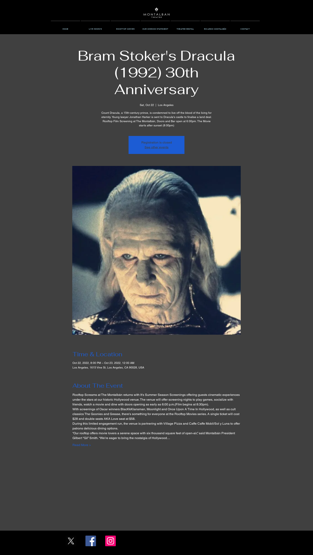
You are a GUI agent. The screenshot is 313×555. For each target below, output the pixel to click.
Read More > (81, 445)
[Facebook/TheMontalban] (90, 541)
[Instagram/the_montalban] (110, 541)
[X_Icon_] (71, 541)
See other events (156, 147)
